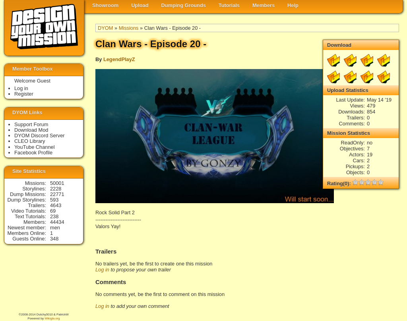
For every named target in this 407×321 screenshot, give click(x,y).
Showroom (105, 5)
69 (53, 211)
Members (263, 5)
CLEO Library (29, 141)
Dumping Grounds (183, 5)
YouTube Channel (34, 147)
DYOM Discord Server (39, 135)
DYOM (105, 28)
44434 (57, 222)
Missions (129, 28)
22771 (57, 194)
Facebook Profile (33, 153)
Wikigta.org (52, 318)
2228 (55, 189)
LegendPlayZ (119, 59)
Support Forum (31, 124)
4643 (55, 205)
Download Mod (31, 130)
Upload (139, 5)
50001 (57, 183)
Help (292, 5)
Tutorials (229, 5)
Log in (102, 270)
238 (54, 216)
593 (54, 200)
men (55, 228)
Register (23, 94)
